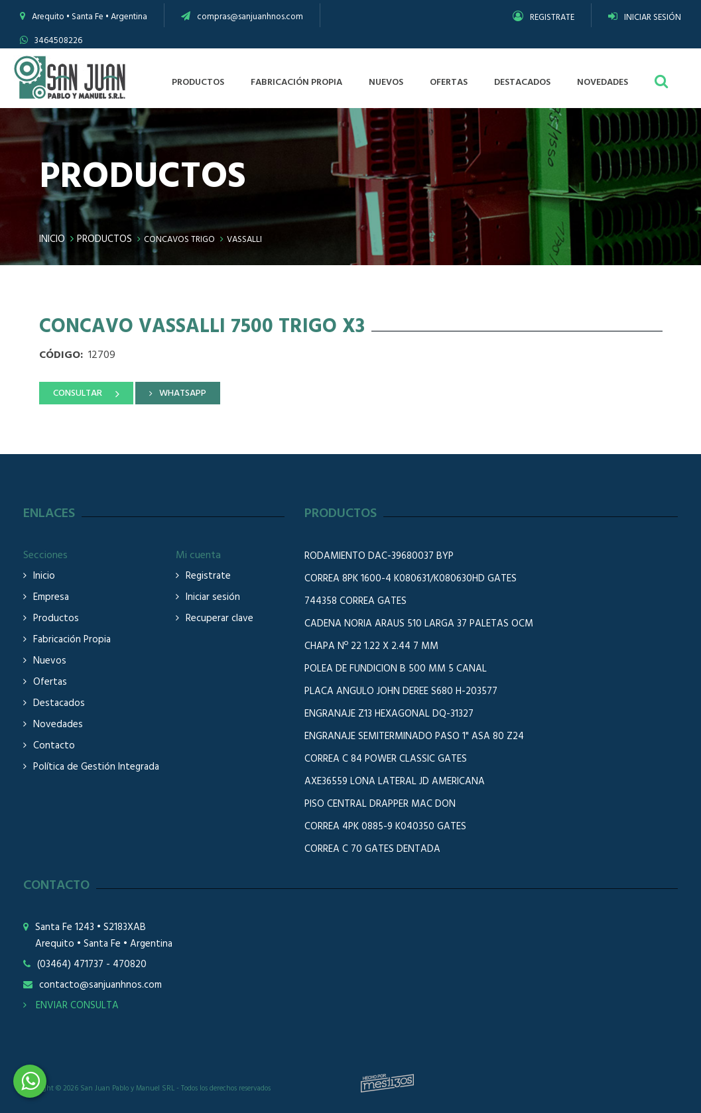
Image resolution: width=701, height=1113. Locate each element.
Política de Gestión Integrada (96, 767)
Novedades (58, 725)
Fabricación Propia (72, 640)
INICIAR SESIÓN (644, 18)
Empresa (51, 598)
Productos (104, 239)
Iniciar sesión (213, 598)
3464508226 (58, 41)
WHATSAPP (182, 393)
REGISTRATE (543, 18)
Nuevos (49, 661)
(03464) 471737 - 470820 (92, 965)
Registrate (208, 576)
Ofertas (50, 682)
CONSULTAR (77, 393)
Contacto (54, 746)
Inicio (52, 239)
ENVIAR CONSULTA (71, 1005)
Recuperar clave (219, 619)
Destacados (59, 704)
